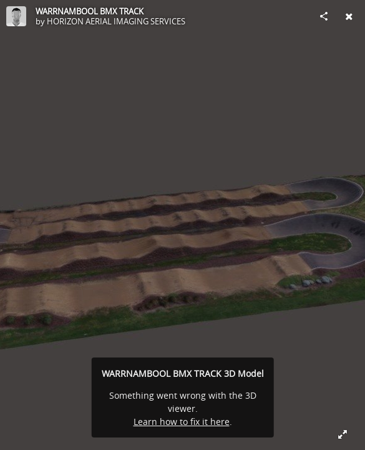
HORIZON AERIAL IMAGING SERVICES (116, 21)
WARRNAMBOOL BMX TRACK (90, 11)
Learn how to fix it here (182, 422)
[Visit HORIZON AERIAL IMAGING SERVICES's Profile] (16, 16)
